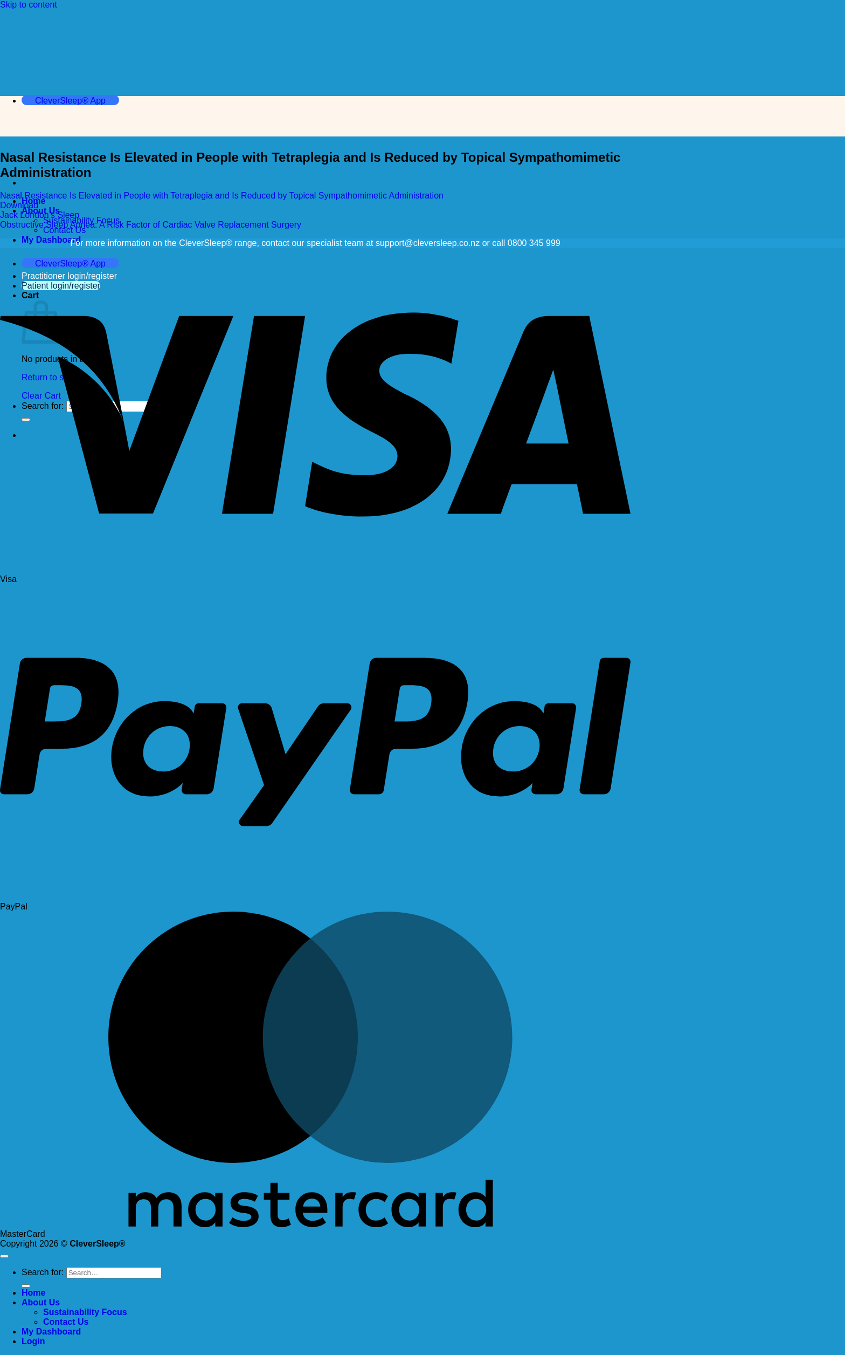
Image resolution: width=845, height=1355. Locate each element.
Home (33, 1292)
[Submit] (26, 1286)
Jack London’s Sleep (39, 215)
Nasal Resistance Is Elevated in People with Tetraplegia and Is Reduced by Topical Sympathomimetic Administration (222, 195)
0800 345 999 (534, 243)
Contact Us (64, 230)
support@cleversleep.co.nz (428, 243)
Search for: (43, 1272)
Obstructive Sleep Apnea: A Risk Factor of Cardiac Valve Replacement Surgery (150, 224)
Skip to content (28, 4)
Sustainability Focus (85, 1312)
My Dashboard (51, 239)
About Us (41, 1302)
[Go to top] (4, 1256)
